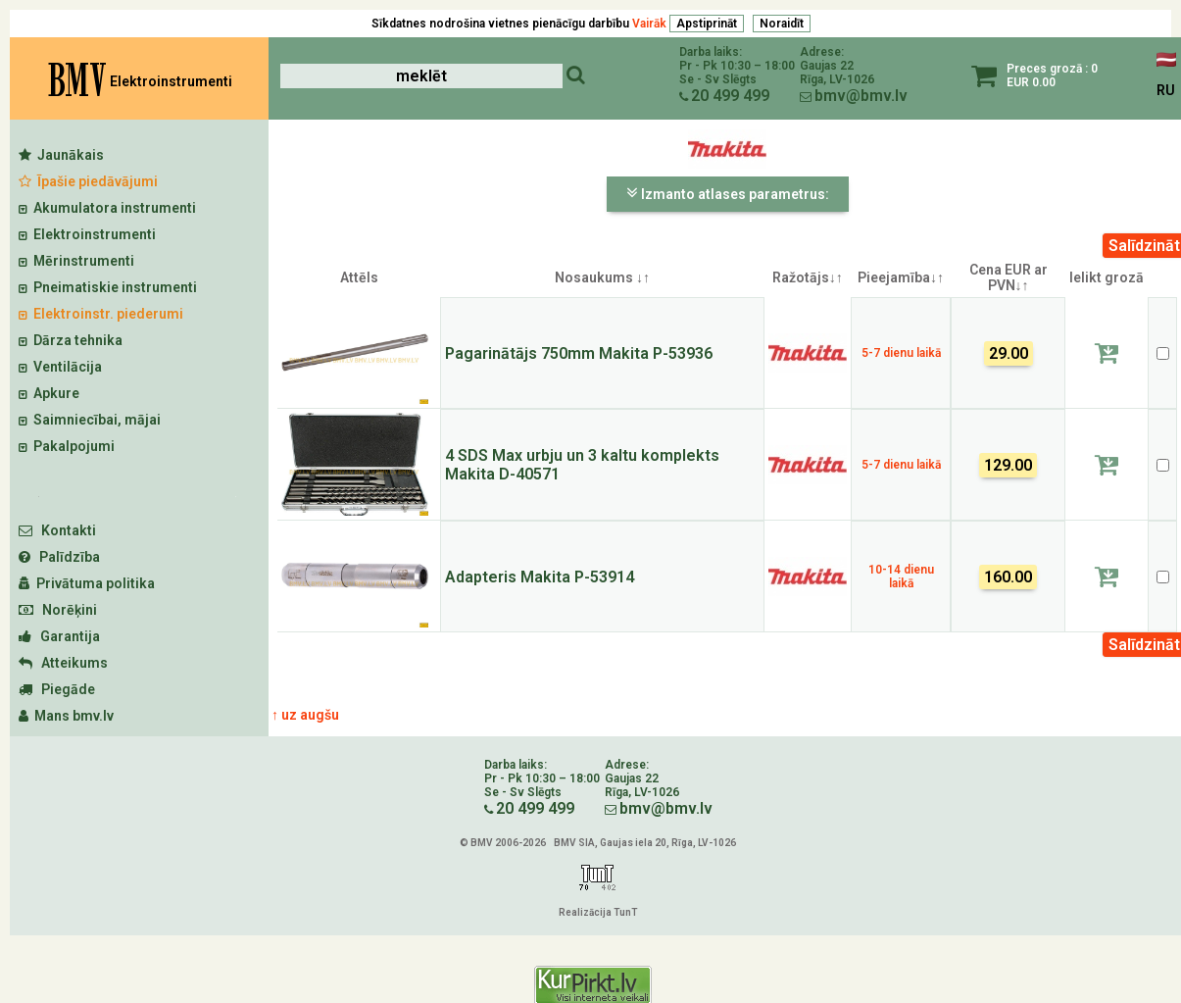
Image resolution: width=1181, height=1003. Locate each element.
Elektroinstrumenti (87, 234)
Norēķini (58, 610)
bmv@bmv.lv (861, 95)
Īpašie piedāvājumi (88, 181)
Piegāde (57, 689)
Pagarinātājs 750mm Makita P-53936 (579, 353)
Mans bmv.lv (66, 716)
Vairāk (649, 23)
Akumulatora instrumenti (107, 208)
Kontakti (57, 530)
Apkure (49, 393)
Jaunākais (61, 155)
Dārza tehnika (71, 340)
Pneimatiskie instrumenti (108, 287)
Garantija (59, 636)
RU (1165, 90)
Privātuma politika (87, 583)
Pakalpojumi (67, 446)
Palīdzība (59, 557)
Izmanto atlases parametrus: (727, 193)
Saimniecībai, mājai (90, 419)
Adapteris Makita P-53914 (539, 577)
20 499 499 (730, 95)
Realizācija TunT (598, 912)
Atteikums (63, 663)
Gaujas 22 (827, 66)
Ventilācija (60, 367)
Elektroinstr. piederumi (101, 314)
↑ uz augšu (305, 715)
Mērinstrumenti (76, 261)
